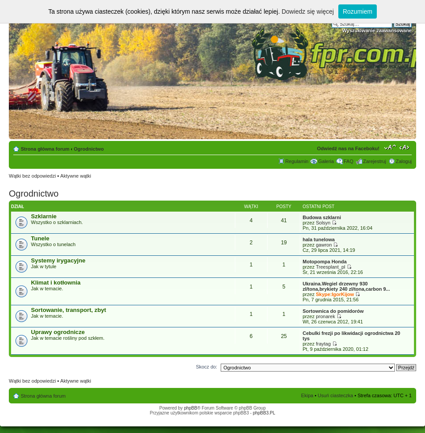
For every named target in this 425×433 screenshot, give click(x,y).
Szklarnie (44, 216)
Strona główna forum (45, 149)
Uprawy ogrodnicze (58, 332)
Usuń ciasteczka (335, 395)
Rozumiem (357, 11)
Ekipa (307, 395)
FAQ (348, 161)
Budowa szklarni (321, 217)
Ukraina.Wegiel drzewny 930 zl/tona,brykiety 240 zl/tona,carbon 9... (346, 286)
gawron (324, 244)
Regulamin (297, 161)
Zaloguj (404, 161)
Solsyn (323, 222)
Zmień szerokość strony (405, 147)
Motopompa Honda (324, 261)
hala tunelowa (318, 239)
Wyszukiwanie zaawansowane (377, 30)
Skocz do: (206, 366)
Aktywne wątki (75, 176)
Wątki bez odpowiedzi (32, 176)
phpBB (190, 408)
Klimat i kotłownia (55, 282)
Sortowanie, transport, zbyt (68, 310)
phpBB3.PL (264, 412)
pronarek (325, 316)
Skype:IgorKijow (335, 294)
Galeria (325, 161)
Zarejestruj (374, 161)
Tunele (40, 238)
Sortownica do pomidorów (333, 311)
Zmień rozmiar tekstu (390, 147)
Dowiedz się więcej (308, 11)
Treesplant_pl (330, 267)
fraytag (323, 343)
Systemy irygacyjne (58, 260)
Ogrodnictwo (89, 149)
